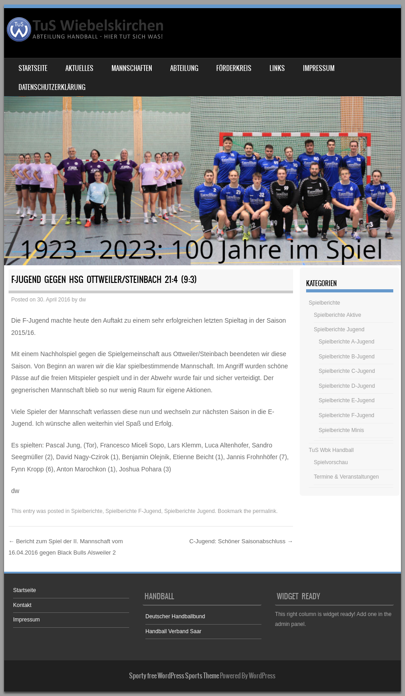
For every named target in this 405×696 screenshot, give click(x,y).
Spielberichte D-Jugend (347, 386)
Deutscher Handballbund (175, 616)
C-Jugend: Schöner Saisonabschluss (241, 541)
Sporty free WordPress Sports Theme (174, 676)
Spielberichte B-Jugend (347, 356)
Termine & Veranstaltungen (346, 477)
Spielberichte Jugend (189, 511)
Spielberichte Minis (341, 430)
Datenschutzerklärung (52, 87)
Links (277, 68)
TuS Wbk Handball (331, 450)
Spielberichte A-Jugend (346, 342)
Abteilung (184, 68)
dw (82, 299)
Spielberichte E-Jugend (347, 400)
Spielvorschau (331, 462)
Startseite (33, 68)
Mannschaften (132, 68)
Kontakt (22, 605)
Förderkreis (233, 68)
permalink (264, 511)
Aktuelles (79, 68)
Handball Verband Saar (173, 631)
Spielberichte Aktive (337, 315)
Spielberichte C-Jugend (347, 371)
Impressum (319, 68)
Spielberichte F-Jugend (133, 511)
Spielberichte (86, 511)
